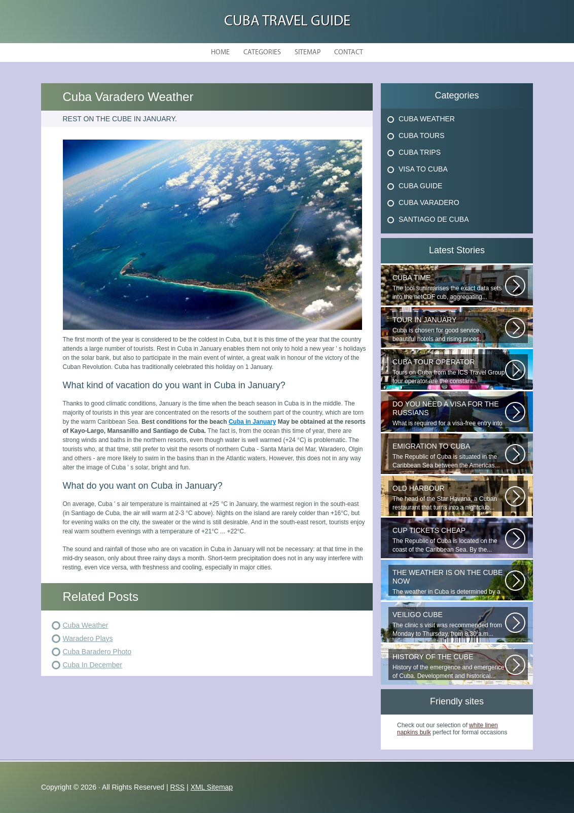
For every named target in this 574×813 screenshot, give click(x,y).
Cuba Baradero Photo (97, 652)
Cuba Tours (422, 135)
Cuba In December (93, 665)
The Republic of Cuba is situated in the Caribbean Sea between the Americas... (448, 455)
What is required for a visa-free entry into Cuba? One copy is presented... (448, 413)
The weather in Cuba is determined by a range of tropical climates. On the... (448, 582)
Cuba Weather (86, 625)
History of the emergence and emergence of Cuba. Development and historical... (448, 666)
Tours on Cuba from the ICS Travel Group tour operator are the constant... (448, 371)
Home (220, 52)
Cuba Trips (420, 152)
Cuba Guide (420, 186)
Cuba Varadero (429, 202)
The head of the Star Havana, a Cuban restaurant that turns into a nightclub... (448, 497)
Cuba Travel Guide (287, 21)
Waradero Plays (88, 638)
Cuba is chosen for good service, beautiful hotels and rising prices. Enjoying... (448, 329)
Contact (348, 52)
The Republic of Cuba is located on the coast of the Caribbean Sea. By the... (448, 539)
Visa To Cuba (423, 169)
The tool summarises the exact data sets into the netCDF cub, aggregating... (448, 287)
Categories (262, 52)
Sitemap (307, 52)
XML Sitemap (212, 787)
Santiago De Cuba (434, 219)
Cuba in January (252, 421)
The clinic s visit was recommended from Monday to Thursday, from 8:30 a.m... (448, 624)
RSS (177, 787)
